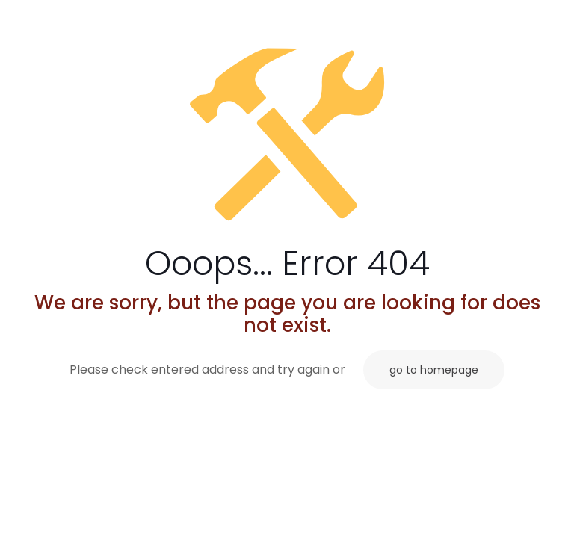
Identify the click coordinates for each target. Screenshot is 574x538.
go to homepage (433, 369)
